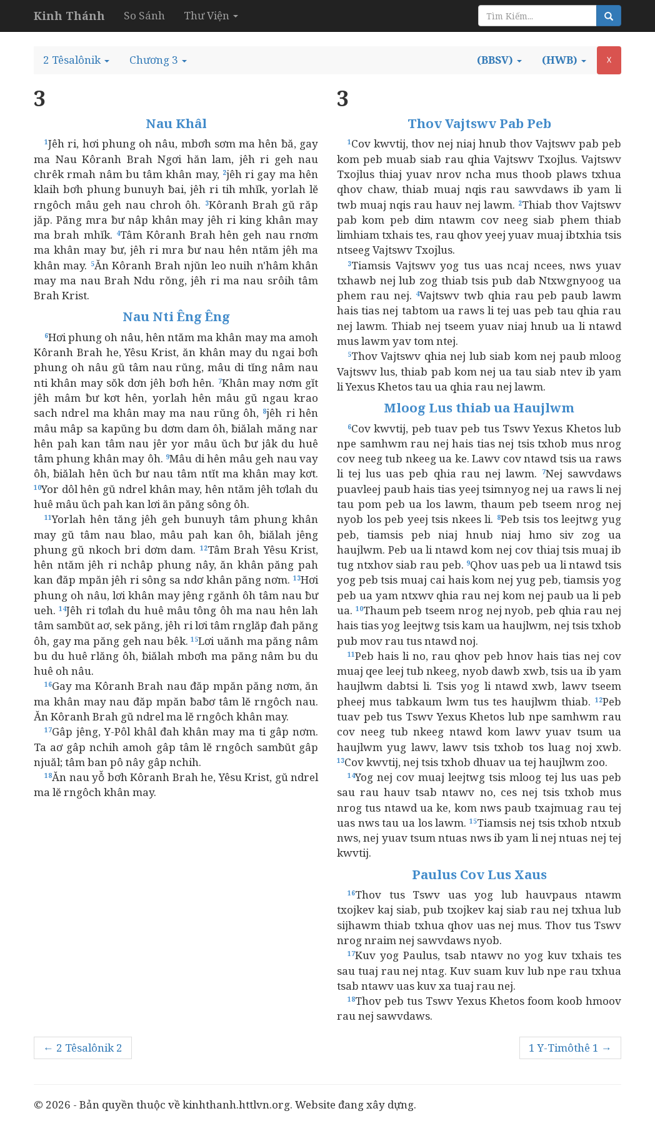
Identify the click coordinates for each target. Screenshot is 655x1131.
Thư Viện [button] (211, 15)
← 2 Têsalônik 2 (82, 1047)
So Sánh (144, 15)
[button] (76, 60)
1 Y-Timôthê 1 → (570, 1047)
